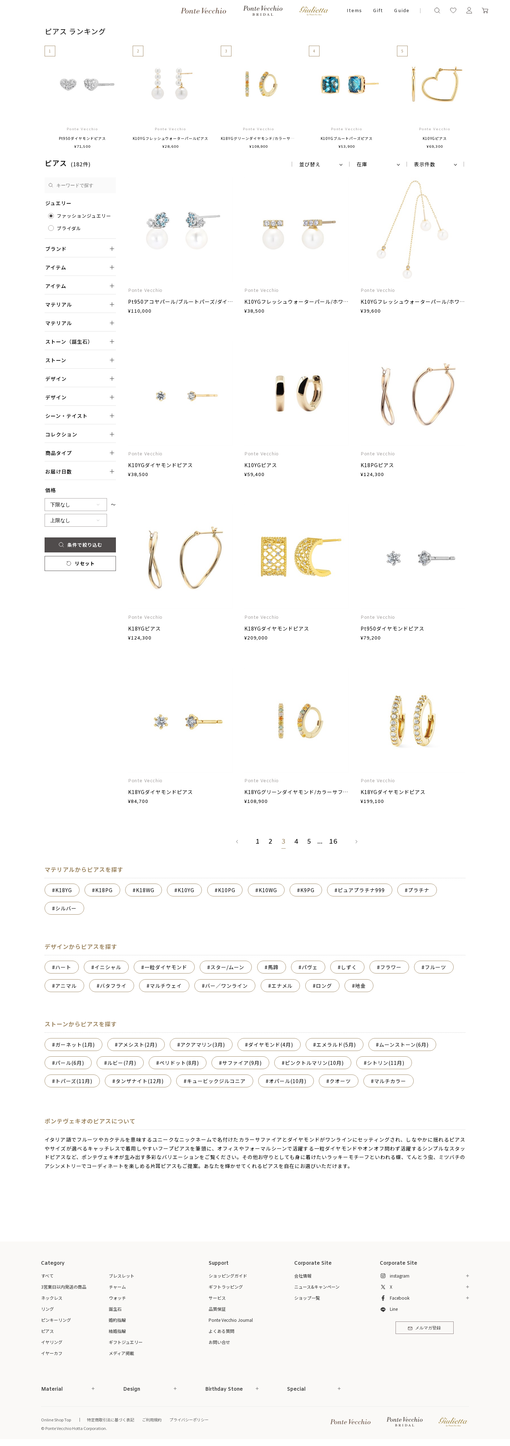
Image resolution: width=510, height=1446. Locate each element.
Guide (401, 11)
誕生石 (115, 1309)
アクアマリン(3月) (202, 1044)
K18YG (63, 890)
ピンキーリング (56, 1320)
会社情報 (302, 1276)
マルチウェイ (166, 985)
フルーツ (435, 967)
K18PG (104, 890)
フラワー (391, 967)
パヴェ (310, 967)
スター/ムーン (227, 967)
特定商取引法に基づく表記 (110, 1419)
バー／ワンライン (226, 985)
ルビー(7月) (121, 1062)
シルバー (66, 908)
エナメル (282, 985)
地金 (360, 985)
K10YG (186, 890)
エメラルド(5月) (336, 1044)
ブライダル (69, 228)
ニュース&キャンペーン (317, 1287)
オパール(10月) (287, 1080)
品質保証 (217, 1309)
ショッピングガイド (228, 1276)
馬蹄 (273, 967)
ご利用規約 (152, 1419)
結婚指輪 (117, 1331)
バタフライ (113, 985)
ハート (63, 967)
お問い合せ (219, 1342)
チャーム (117, 1287)
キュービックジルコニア (216, 1080)
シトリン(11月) (385, 1062)
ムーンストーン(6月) (404, 1044)
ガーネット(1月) (75, 1044)
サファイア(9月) (242, 1062)
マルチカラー (390, 1080)
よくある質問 (221, 1331)
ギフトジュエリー (126, 1342)
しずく (349, 967)
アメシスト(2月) (137, 1044)
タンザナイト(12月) (140, 1080)
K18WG (145, 890)
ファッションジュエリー (84, 215)
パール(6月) (69, 1062)
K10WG (268, 890)
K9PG (307, 890)
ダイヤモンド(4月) (270, 1044)
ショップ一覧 (307, 1298)
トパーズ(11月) (73, 1080)
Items (354, 11)
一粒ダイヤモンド (165, 967)
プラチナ (418, 890)
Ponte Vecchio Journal (231, 1320)
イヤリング (51, 1342)
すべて (47, 1276)
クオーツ (340, 1080)
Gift (378, 11)
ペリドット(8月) (179, 1062)
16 (333, 842)
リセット (80, 563)
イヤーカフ (51, 1353)
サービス (217, 1298)
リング (47, 1309)
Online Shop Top (56, 1419)
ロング (324, 985)
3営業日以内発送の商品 (63, 1287)
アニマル (66, 985)
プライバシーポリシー (189, 1419)
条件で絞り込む (80, 544)
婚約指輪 (117, 1320)
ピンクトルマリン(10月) (314, 1062)
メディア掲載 (121, 1353)
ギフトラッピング (226, 1287)
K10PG (226, 890)
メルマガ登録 (424, 1328)
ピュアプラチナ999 (361, 890)
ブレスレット (121, 1276)
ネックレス (51, 1298)
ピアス (47, 1331)
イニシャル (108, 967)
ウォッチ (117, 1298)
